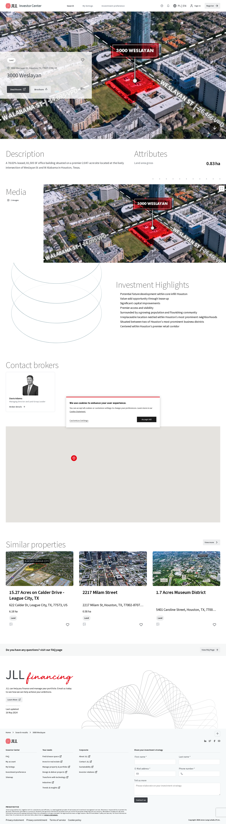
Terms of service (58, 820)
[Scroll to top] (217, 733)
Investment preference (16, 772)
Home (8, 732)
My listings (10, 767)
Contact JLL (85, 761)
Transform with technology (55, 777)
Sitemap (9, 777)
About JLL (84, 756)
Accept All (147, 419)
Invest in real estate (53, 761)
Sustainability (86, 767)
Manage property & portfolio (56, 767)
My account (11, 761)
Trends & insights (51, 787)
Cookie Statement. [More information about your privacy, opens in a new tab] (78, 411)
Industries (48, 782)
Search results (21, 732)
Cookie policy (74, 820)
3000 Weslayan (39, 732)
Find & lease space (52, 756)
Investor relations (88, 772)
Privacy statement (15, 820)
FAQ (7, 756)
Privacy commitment (36, 820)
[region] (113, 412)
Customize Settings (79, 420)
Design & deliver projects (55, 772)
